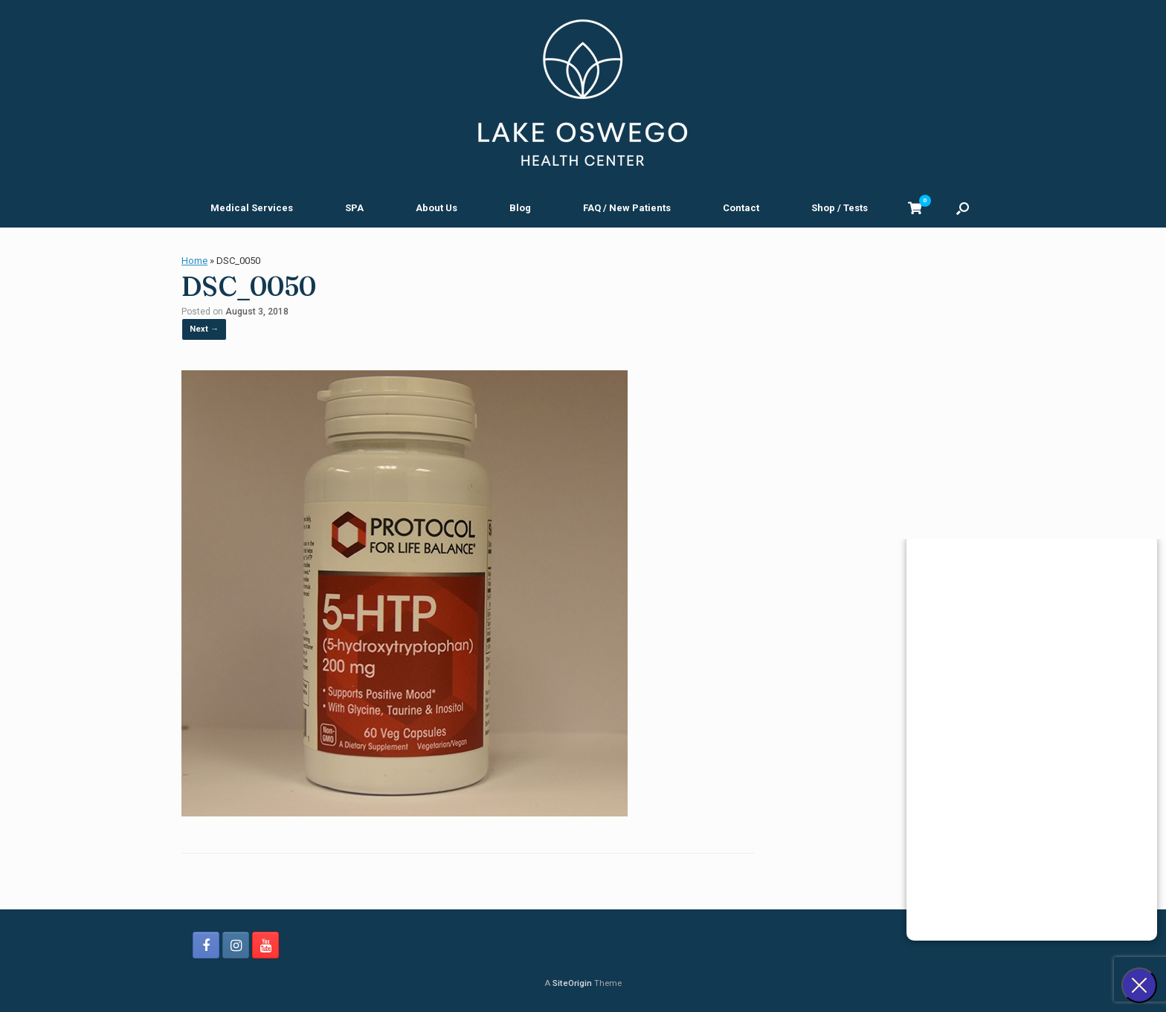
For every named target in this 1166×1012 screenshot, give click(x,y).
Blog (520, 207)
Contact (741, 207)
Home (194, 260)
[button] (963, 208)
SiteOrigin (572, 983)
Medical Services (251, 207)
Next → (204, 329)
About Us (436, 207)
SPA (354, 207)
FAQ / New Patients (627, 207)
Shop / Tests (839, 207)
